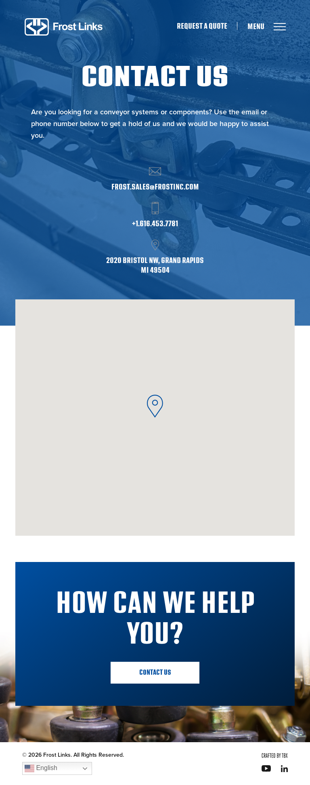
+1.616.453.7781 (155, 223)
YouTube (266, 768)
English (41, 768)
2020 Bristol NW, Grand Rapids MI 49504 (155, 265)
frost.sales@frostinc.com (155, 187)
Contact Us (155, 672)
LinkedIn (284, 768)
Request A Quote (202, 26)
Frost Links (63, 27)
